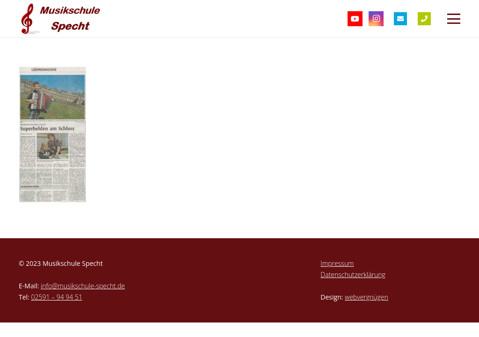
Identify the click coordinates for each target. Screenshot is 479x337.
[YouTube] (355, 18)
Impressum (337, 263)
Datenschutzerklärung (352, 274)
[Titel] (400, 18)
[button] (453, 18)
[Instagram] (376, 18)
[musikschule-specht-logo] (63, 18)
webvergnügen (366, 297)
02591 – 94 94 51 (56, 297)
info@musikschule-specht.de (83, 285)
